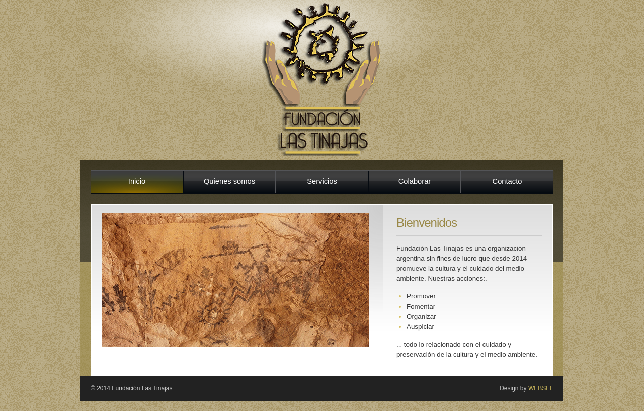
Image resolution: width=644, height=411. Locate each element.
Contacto (507, 181)
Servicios (322, 181)
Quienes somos (229, 181)
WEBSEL (540, 388)
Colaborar (414, 181)
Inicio (136, 181)
